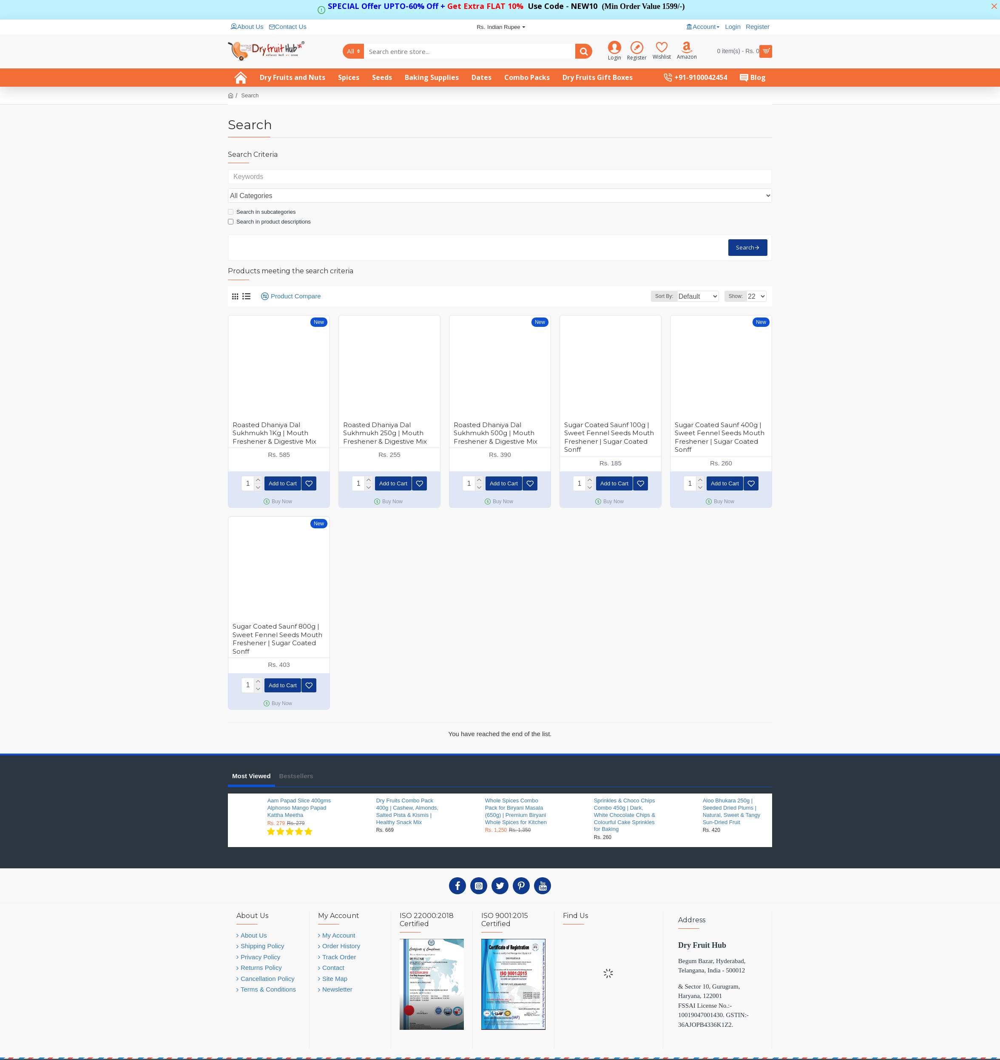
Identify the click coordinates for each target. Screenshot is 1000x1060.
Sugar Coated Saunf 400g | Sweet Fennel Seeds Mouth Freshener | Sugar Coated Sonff (719, 418)
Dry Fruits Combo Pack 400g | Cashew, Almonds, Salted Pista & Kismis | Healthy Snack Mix (407, 789)
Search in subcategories (261, 193)
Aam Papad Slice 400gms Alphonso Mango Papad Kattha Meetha (299, 785)
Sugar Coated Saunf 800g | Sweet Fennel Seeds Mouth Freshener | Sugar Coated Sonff (277, 618)
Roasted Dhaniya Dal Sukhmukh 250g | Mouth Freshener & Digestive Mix (385, 414)
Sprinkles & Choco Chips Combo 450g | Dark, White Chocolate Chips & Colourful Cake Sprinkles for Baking (625, 793)
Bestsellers (296, 753)
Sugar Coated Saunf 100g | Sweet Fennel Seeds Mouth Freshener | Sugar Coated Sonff (609, 418)
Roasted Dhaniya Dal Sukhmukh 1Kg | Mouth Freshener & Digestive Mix (274, 414)
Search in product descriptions (269, 203)
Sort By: (657, 278)
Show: (738, 278)
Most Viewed (251, 753)
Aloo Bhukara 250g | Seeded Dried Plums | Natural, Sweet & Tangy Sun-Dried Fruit (732, 789)
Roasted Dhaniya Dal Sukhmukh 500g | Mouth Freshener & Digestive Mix (495, 414)
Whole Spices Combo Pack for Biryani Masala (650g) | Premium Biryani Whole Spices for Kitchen (516, 789)
